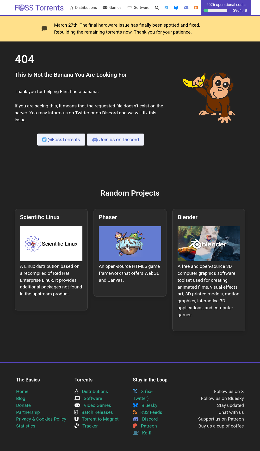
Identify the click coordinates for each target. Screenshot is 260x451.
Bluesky (145, 405)
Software (138, 7)
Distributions (83, 7)
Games (112, 7)
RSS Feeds (147, 412)
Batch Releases (93, 412)
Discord (145, 419)
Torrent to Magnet (96, 419)
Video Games (92, 405)
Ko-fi (142, 433)
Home (22, 391)
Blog (20, 398)
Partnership (28, 412)
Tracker (86, 426)
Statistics (25, 426)
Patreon (145, 426)
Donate (23, 405)
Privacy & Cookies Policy (41, 419)
